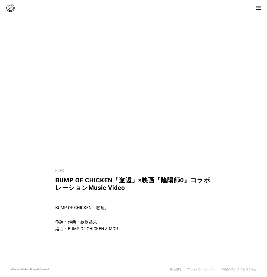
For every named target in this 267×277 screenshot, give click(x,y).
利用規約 (175, 269)
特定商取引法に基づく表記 (239, 269)
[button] (258, 8)
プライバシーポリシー (201, 269)
